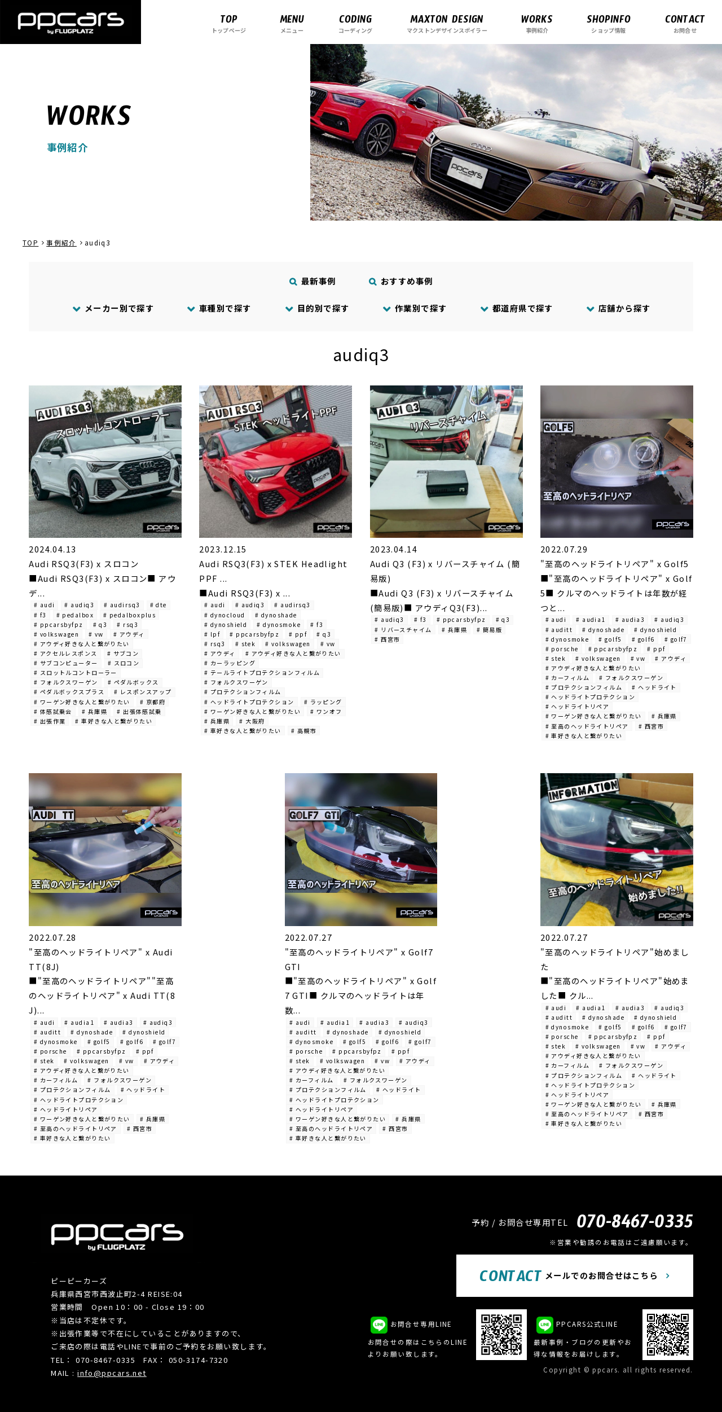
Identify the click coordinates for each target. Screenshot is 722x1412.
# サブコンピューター (66, 663)
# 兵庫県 (94, 711)
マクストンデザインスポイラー (447, 23)
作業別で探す (414, 308)
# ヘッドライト (654, 687)
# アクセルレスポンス (66, 653)
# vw (96, 634)
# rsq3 (127, 624)
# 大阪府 (252, 721)
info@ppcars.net (112, 1372)
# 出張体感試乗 (139, 711)
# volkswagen (56, 634)
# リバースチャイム (403, 629)
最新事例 (313, 281)
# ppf (298, 634)
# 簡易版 (489, 629)
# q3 (100, 624)
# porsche (562, 648)
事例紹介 (537, 23)
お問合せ (685, 23)
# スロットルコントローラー (75, 672)
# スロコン (124, 663)
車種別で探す (219, 308)
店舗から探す (618, 308)
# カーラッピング (230, 663)
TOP (30, 242)
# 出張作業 (50, 721)
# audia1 (591, 619)
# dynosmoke (279, 624)
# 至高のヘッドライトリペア (587, 726)
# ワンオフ (326, 711)
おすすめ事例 (401, 281)
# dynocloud (224, 615)
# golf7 (676, 639)
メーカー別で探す (113, 308)
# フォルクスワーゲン (66, 682)
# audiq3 (79, 604)
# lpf (212, 634)
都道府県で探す (516, 308)
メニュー (292, 23)
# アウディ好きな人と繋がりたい (82, 643)
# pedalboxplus (129, 615)
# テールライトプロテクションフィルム (262, 672)
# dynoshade (276, 615)
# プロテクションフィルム (242, 691)
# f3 (40, 615)
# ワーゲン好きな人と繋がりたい (82, 702)
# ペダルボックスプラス (69, 691)
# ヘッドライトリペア (577, 706)
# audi (44, 604)
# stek (245, 643)
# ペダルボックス (133, 682)
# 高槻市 (303, 730)
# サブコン (123, 653)
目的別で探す (317, 308)
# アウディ (129, 634)
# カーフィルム (567, 677)
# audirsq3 (122, 604)
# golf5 (610, 639)
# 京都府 (152, 702)
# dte (158, 604)
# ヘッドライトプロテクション (249, 702)
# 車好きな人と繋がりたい (113, 721)
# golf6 (643, 639)
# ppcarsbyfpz (58, 624)
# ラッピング (323, 702)
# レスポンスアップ (142, 691)
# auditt (559, 629)
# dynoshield (225, 624)
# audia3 (630, 619)
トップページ (229, 23)
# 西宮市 (387, 639)
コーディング (355, 23)
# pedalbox (75, 615)
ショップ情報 (609, 23)
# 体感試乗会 (53, 711)
